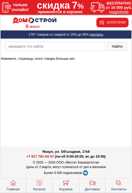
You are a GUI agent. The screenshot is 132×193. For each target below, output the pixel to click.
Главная (13, 185)
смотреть (96, 34)
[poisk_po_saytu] (55, 46)
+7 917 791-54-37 (40, 156)
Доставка (92, 185)
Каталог (39, 185)
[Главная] (34, 20)
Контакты (118, 185)
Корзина (66, 185)
